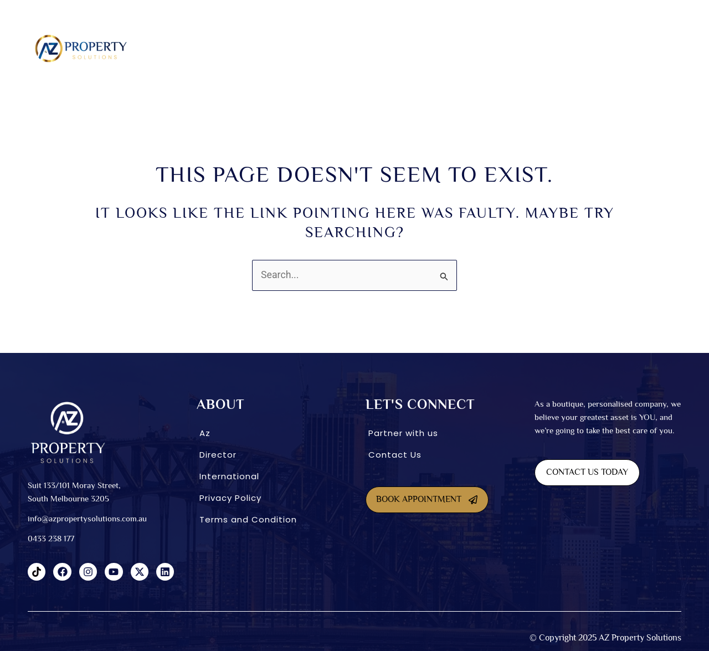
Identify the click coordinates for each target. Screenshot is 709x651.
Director (218, 454)
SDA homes (283, 48)
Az (204, 433)
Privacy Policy (230, 498)
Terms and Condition (248, 519)
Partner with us (403, 433)
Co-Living (392, 48)
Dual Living (338, 48)
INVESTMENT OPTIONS (459, 48)
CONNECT (602, 48)
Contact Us (395, 454)
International (540, 48)
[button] (235, 48)
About (232, 48)
